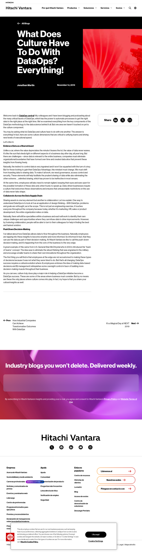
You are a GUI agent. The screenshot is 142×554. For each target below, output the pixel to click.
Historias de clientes (79, 481)
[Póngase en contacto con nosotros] (116, 488)
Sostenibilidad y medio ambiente (20, 477)
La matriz (78, 487)
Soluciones (89, 8)
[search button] (129, 8)
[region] (64, 536)
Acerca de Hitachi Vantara (17, 472)
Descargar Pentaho (82, 511)
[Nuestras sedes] (116, 480)
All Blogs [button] (23, 23)
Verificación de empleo (50, 495)
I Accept (96, 534)
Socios (119, 8)
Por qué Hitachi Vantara (52, 8)
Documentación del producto (52, 481)
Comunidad (45, 477)
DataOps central (26, 115)
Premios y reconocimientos (18, 514)
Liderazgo (11, 498)
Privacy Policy (110, 399)
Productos (72, 8)
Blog (76, 492)
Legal (121, 544)
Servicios (105, 8)
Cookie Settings (95, 541)
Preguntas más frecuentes (51, 486)
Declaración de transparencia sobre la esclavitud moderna (18, 520)
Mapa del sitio (130, 544)
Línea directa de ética (49, 491)
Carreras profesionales (16, 481)
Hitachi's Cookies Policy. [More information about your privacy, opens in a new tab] (29, 542)
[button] (134, 8)
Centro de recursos (82, 475)
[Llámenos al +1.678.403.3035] (116, 471)
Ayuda (43, 472)
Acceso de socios (81, 496)
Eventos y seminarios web (17, 493)
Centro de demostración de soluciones (81, 503)
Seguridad (45, 500)
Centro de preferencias (16, 502)
